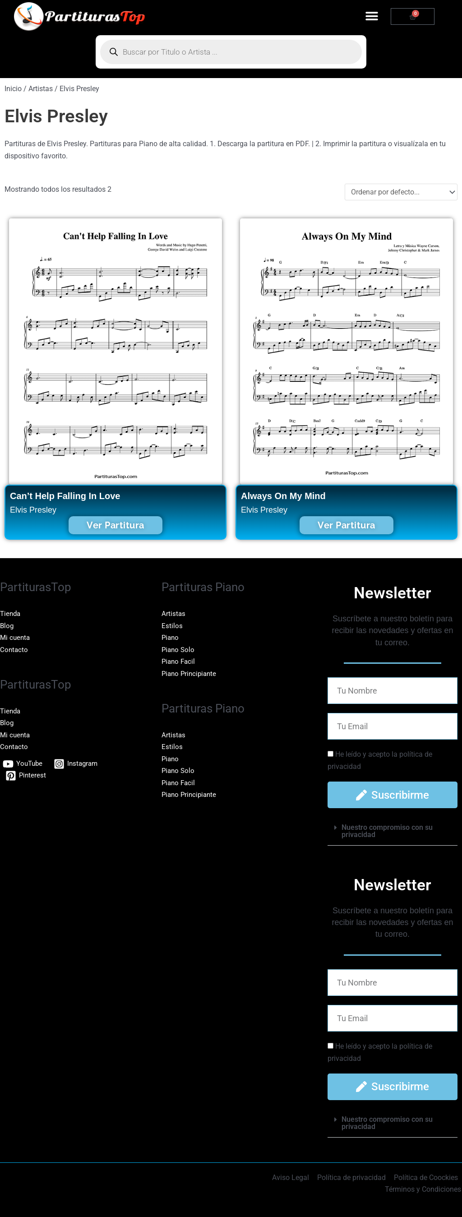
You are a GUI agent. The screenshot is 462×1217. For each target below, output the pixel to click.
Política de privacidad (353, 1177)
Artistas (174, 613)
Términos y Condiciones (424, 1189)
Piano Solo (179, 649)
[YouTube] (23, 763)
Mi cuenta (16, 637)
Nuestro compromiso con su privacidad (387, 831)
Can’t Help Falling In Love (65, 496)
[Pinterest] (26, 775)
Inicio (13, 88)
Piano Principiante (191, 673)
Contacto (14, 649)
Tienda (11, 613)
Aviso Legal (292, 1177)
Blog (7, 625)
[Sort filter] (401, 192)
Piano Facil (179, 661)
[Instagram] (79, 763)
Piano (171, 637)
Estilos (172, 625)
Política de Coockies (426, 1177)
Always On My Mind (283, 496)
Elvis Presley (33, 509)
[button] (371, 16)
